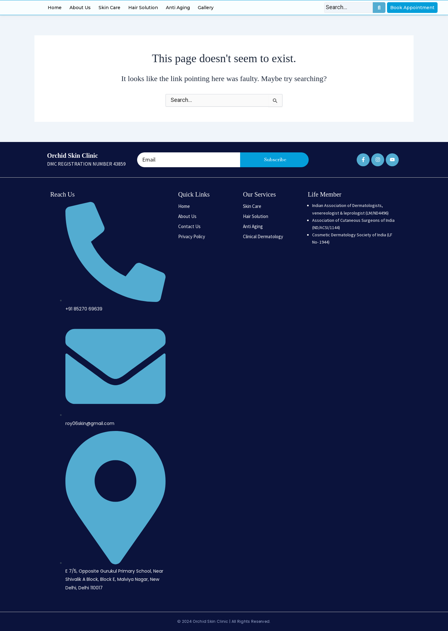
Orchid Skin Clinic (72, 155)
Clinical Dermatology (263, 236)
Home (55, 7)
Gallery (206, 7)
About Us (80, 7)
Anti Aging (178, 7)
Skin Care (109, 7)
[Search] (348, 7)
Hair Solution (143, 7)
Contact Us (189, 226)
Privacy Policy (191, 236)
